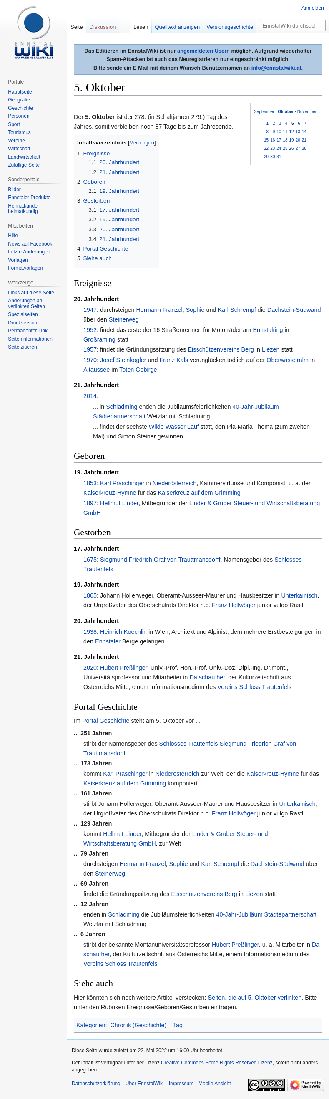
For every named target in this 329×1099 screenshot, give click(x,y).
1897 (90, 503)
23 (272, 148)
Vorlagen (18, 260)
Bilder (14, 189)
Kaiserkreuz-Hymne (109, 492)
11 (285, 131)
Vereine (16, 141)
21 (304, 140)
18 (285, 140)
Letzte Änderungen (29, 252)
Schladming (121, 406)
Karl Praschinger (122, 483)
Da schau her (207, 677)
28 (304, 148)
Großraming (99, 339)
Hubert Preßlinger (123, 667)
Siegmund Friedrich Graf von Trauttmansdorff (160, 559)
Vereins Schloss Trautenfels (255, 687)
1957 (90, 349)
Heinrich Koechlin (123, 631)
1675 (90, 559)
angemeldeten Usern (203, 51)
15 (266, 140)
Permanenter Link (28, 331)
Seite (76, 27)
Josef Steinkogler (123, 360)
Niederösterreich (175, 483)
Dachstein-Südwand (294, 309)
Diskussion (103, 27)
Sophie (195, 309)
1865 (90, 595)
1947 (90, 309)
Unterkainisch (299, 595)
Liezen (270, 349)
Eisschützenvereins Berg (221, 349)
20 (298, 140)
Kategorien (90, 1025)
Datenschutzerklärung (96, 1083)
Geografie (19, 100)
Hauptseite (20, 92)
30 (272, 156)
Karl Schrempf (237, 309)
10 (278, 131)
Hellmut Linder (119, 503)
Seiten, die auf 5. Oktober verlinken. (256, 997)
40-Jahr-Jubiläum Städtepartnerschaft (266, 914)
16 (272, 140)
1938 (90, 631)
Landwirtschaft (24, 157)
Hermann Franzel (159, 309)
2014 (90, 395)
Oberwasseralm (287, 360)
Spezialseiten (23, 314)
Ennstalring (268, 330)
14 (304, 131)
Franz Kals (173, 360)
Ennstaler (108, 641)
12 (291, 131)
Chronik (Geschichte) (138, 1025)
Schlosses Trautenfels (188, 743)
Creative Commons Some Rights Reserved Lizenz (216, 1063)
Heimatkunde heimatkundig (23, 209)
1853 (90, 483)
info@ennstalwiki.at (276, 68)
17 (278, 140)
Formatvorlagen (25, 268)
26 (291, 148)
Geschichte (20, 108)
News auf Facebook (30, 244)
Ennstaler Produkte (29, 197)
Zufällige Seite (24, 165)
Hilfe (13, 235)
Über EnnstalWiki (145, 1083)
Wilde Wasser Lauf (174, 426)
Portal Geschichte (106, 720)
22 (266, 148)
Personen (18, 116)
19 (291, 140)
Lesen (140, 27)
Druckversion (22, 323)
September (264, 111)
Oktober (286, 111)
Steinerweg (124, 319)
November (306, 111)
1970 (90, 360)
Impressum (181, 1083)
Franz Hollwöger (234, 605)
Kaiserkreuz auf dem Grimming (199, 492)
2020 (90, 667)
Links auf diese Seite (31, 293)
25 (285, 148)
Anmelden (312, 8)
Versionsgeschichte (229, 27)
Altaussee (96, 369)
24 (278, 148)
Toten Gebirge (138, 369)
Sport (14, 124)
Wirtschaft (19, 149)
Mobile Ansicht (214, 1083)
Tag (178, 1025)
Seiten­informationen (30, 339)
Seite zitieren (22, 347)
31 (278, 156)
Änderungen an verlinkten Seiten (26, 303)
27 (298, 148)
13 (298, 131)
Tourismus (19, 132)
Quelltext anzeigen (177, 27)
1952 (90, 330)
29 (266, 156)
